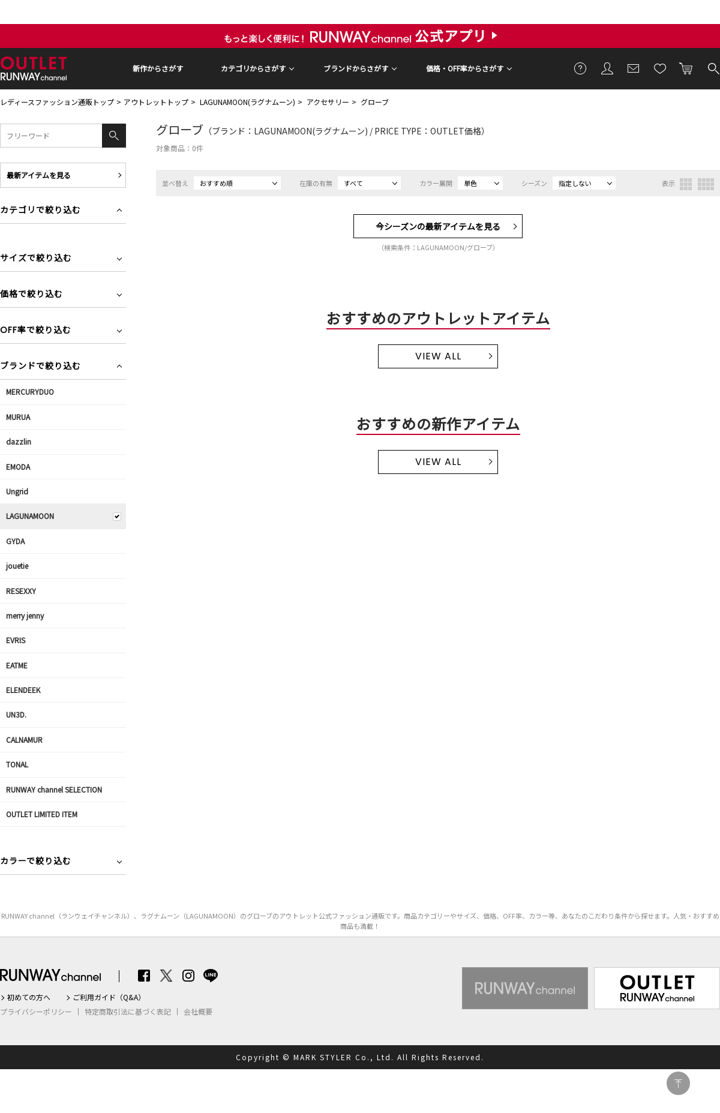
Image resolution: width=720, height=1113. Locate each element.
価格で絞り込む (31, 295)
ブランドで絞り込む (40, 367)
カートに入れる (686, 68)
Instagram (188, 975)
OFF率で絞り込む (35, 331)
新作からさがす (158, 68)
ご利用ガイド (581, 68)
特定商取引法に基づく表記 (128, 1011)
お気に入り (660, 68)
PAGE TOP (678, 1083)
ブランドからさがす (355, 68)
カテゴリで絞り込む (40, 211)
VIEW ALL (438, 356)
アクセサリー (328, 102)
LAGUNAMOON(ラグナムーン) (247, 102)
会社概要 (198, 1011)
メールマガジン (633, 68)
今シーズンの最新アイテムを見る (438, 226)
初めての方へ (28, 997)
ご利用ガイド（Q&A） (109, 997)
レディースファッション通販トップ (57, 102)
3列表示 (686, 184)
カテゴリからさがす (253, 68)
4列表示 (706, 184)
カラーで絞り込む (35, 862)
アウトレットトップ (156, 102)
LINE (210, 975)
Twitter (166, 975)
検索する (713, 68)
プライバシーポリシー (36, 1011)
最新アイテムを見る (39, 175)
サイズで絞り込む (36, 259)
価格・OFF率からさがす (464, 68)
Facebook (144, 975)
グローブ (375, 102)
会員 (607, 68)
